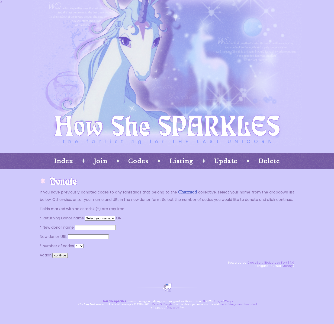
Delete (269, 161)
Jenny (288, 266)
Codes (138, 161)
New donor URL (53, 236)
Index (63, 161)
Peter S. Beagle (162, 304)
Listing (181, 161)
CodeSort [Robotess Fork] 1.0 (270, 263)
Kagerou (173, 307)
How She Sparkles (113, 301)
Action (45, 255)
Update (226, 161)
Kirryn (218, 301)
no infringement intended (238, 304)
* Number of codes (57, 246)
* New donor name (57, 227)
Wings (228, 301)
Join (100, 161)
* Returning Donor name (62, 218)
